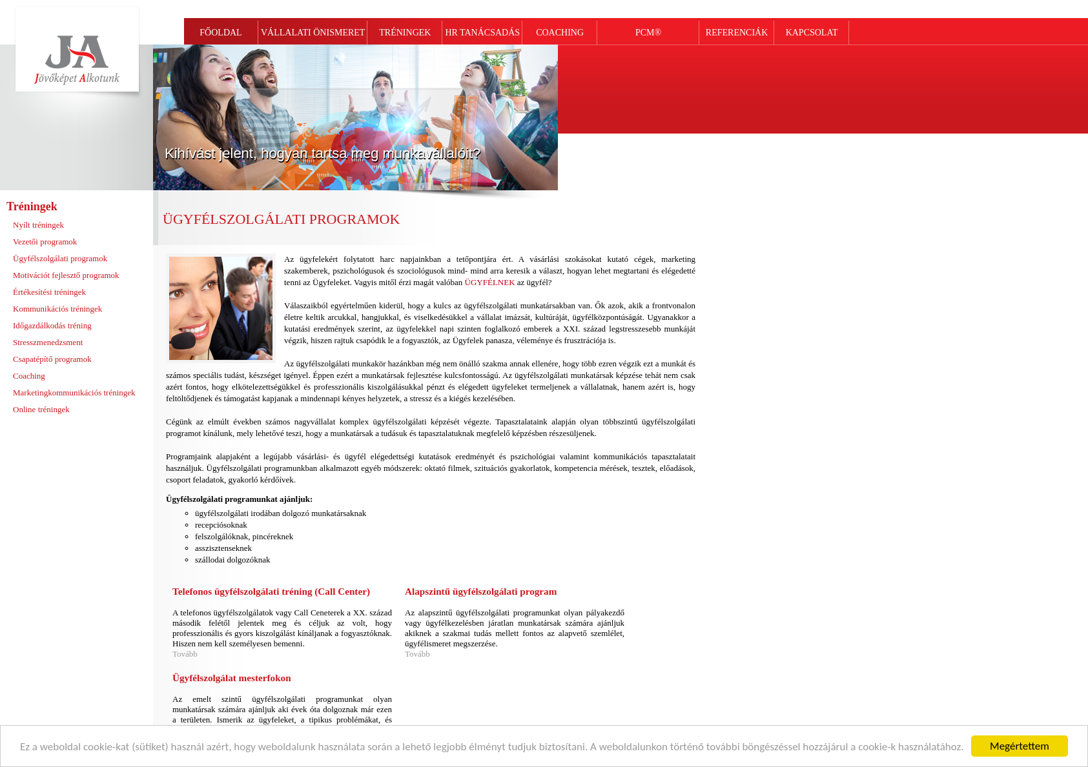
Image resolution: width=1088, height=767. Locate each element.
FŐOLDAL (220, 32)
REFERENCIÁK (737, 32)
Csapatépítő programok (52, 359)
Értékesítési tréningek (49, 292)
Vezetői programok (45, 241)
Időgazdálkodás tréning (52, 325)
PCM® (648, 32)
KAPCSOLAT (812, 32)
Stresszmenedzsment (48, 342)
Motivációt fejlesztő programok (66, 275)
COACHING (560, 32)
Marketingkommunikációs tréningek (74, 392)
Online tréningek (41, 409)
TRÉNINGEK (405, 32)
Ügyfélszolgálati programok (60, 258)
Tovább (185, 654)
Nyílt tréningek (38, 225)
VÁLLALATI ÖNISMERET (313, 32)
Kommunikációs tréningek (57, 309)
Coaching (29, 376)
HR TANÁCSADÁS (482, 32)
